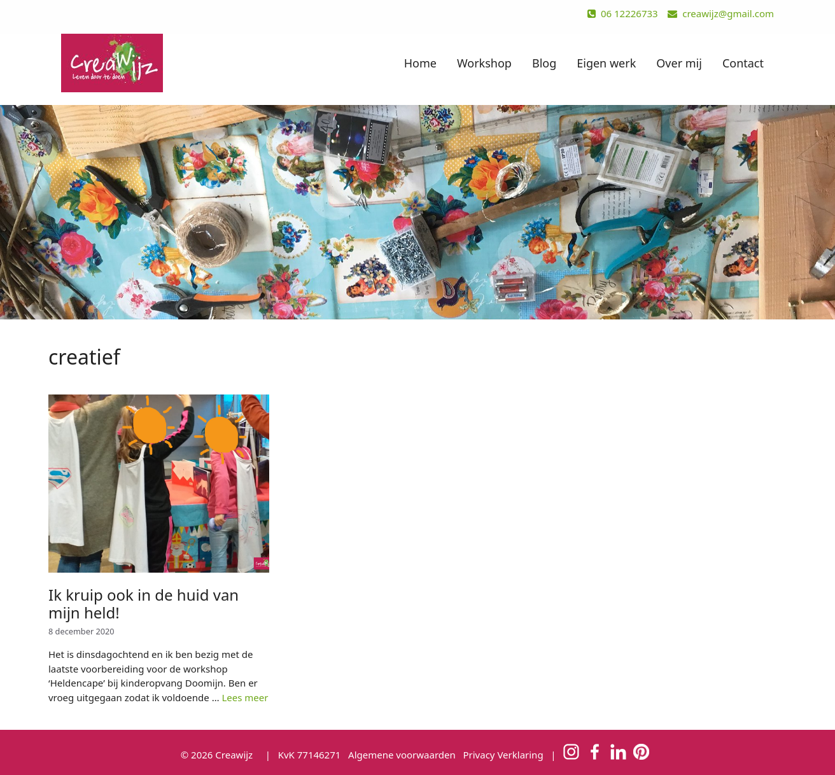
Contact (743, 63)
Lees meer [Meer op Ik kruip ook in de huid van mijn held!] (244, 697)
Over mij (679, 63)
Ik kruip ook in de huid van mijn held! (143, 603)
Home (420, 63)
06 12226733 (622, 13)
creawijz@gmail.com (721, 13)
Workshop (484, 63)
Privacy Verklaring (503, 754)
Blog (544, 63)
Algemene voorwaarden (402, 754)
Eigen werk (606, 63)
